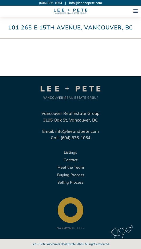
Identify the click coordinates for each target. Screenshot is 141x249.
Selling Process (70, 182)
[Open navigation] (135, 11)
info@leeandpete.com (85, 3)
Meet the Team (70, 167)
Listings (70, 152)
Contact (70, 159)
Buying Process (70, 174)
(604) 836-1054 (50, 3)
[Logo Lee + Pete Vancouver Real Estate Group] (70, 11)
